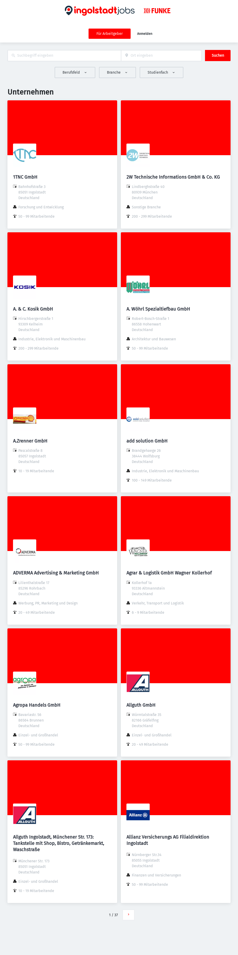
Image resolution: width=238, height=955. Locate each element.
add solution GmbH (147, 441)
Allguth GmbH (140, 705)
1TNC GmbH (25, 177)
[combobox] (64, 55)
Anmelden (144, 34)
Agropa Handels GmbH (36, 705)
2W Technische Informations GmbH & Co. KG (173, 177)
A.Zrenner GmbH (30, 441)
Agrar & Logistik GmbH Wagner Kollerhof (169, 573)
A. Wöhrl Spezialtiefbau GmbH (158, 309)
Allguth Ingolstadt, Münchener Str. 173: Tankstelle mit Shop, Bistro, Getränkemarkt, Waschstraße (58, 843)
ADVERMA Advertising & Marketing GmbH (56, 573)
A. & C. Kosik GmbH (33, 309)
